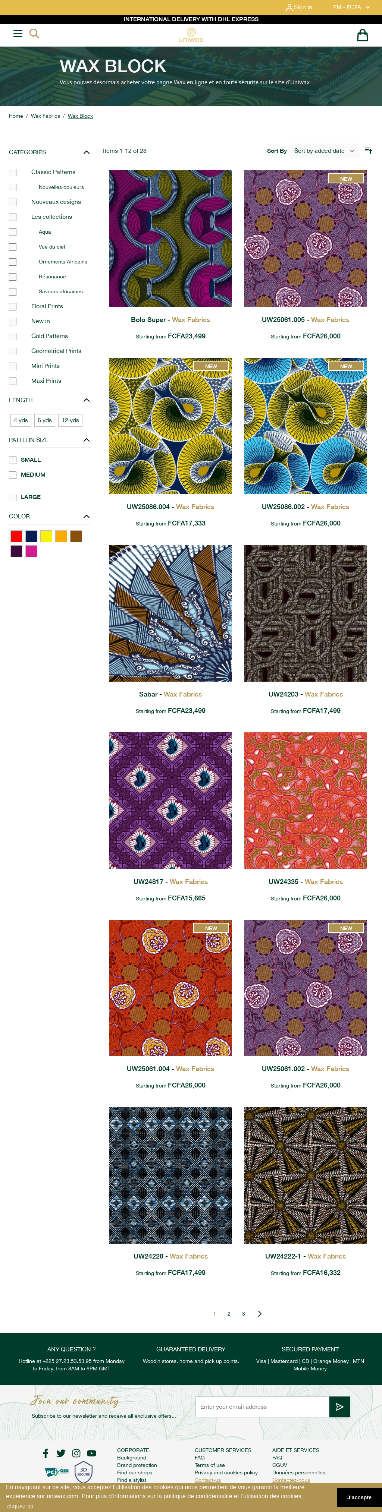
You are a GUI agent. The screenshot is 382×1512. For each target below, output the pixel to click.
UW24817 (171, 882)
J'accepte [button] (359, 1497)
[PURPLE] (16, 551)
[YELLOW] (46, 536)
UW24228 (171, 1256)
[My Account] (304, 7)
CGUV (279, 1465)
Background (131, 1458)
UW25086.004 (170, 507)
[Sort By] (325, 150)
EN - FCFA (352, 7)
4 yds (21, 420)
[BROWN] (76, 536)
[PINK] (31, 551)
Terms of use (210, 1465)
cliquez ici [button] (20, 1506)
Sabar (170, 694)
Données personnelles (298, 1472)
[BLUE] (31, 536)
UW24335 (306, 882)
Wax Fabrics (45, 116)
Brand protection (137, 1465)
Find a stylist (131, 1480)
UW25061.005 (305, 319)
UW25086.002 (305, 507)
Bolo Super (170, 319)
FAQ (200, 1458)
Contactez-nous (291, 1480)
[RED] (16, 536)
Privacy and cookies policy (226, 1472)
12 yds (70, 420)
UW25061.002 (305, 1069)
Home (16, 116)
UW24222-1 (305, 1256)
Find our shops (134, 1472)
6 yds (45, 420)
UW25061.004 (170, 1069)
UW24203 (306, 694)
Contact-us (208, 1480)
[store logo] (191, 34)
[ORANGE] (61, 536)
